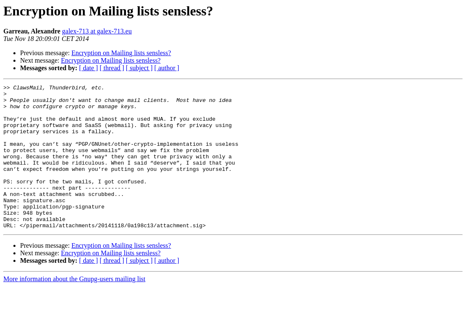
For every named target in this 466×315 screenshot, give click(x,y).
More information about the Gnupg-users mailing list (74, 307)
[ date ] (88, 67)
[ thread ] (112, 67)
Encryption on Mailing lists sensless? (121, 52)
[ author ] (166, 67)
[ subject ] (139, 67)
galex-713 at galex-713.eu (97, 31)
